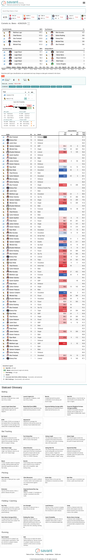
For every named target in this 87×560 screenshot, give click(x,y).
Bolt (25, 537)
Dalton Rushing (60, 35)
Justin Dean (13, 143)
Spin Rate (69, 477)
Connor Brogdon (61, 64)
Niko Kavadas (60, 32)
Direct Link (4, 83)
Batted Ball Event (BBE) (29, 406)
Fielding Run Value (28, 517)
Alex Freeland (17, 38)
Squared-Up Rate (71, 447)
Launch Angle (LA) (28, 396)
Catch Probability (50, 517)
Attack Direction (27, 447)
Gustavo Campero (14, 146)
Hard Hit (8, 368)
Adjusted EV (26, 419)
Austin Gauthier (14, 155)
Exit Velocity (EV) (6, 396)
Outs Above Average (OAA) (9, 517)
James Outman (14, 161)
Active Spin (48, 477)
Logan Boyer (18, 52)
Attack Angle (70, 436)
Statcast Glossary (12, 387)
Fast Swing (9, 372)
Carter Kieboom (14, 176)
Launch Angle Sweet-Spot (8, 406)
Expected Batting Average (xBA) (54, 406)
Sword (7, 374)
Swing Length (49, 436)
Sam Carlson (60, 52)
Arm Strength (27, 505)
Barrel (8, 370)
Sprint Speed (5, 537)
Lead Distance (49, 505)
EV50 (2, 419)
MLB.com (58, 554)
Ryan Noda (12, 170)
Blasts (3, 461)
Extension (4, 489)
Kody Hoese (13, 158)
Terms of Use (30, 554)
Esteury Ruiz (17, 41)
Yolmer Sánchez (14, 197)
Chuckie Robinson (14, 152)
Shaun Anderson (61, 58)
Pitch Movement (28, 477)
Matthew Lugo (17, 32)
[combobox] (43, 11)
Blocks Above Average (73, 517)
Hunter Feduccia (14, 164)
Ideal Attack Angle (6, 447)
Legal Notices (50, 554)
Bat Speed (4, 436)
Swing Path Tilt (49, 447)
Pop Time (4, 505)
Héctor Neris (60, 55)
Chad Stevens (17, 35)
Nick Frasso (59, 61)
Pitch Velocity (5, 477)
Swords (25, 461)
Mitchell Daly (17, 44)
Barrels (47, 396)
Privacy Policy (40, 554)
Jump (68, 505)
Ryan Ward (12, 167)
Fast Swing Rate (27, 436)
